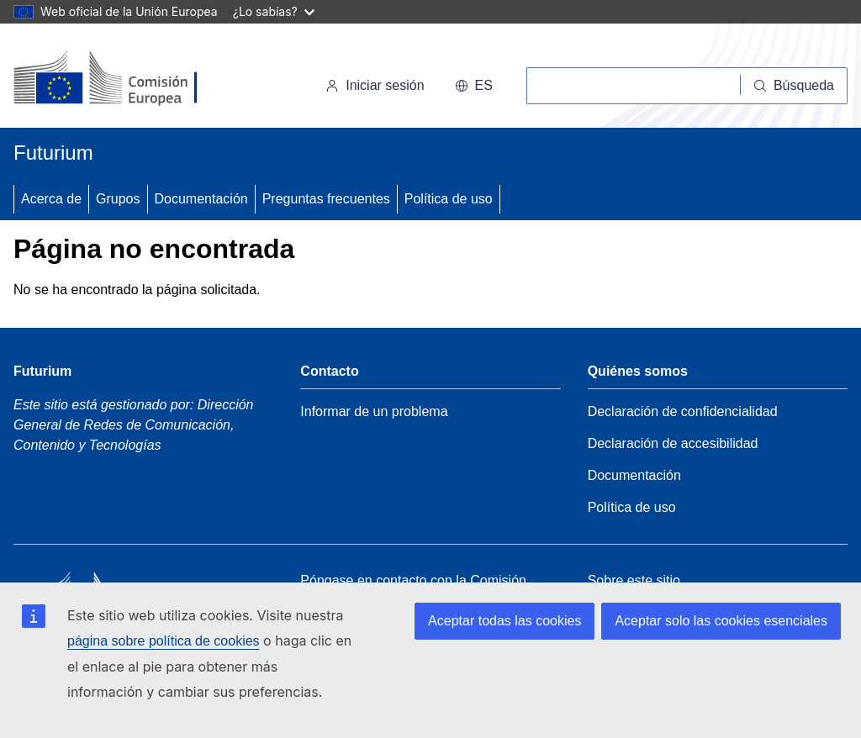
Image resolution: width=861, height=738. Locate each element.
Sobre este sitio (634, 580)
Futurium (53, 152)
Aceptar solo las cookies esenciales (721, 621)
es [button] (474, 85)
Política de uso (448, 199)
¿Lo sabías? (273, 11)
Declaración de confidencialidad (683, 411)
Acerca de (51, 199)
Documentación (201, 199)
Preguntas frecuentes (326, 199)
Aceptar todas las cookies (504, 621)
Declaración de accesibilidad (673, 443)
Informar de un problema (373, 411)
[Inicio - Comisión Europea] (129, 79)
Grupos (118, 199)
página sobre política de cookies (163, 641)
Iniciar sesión (374, 85)
